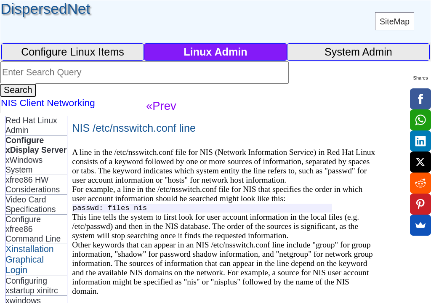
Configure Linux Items (72, 52)
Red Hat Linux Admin (31, 125)
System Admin (358, 52)
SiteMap (395, 21)
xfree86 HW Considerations (32, 184)
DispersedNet (45, 8)
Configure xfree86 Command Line (33, 229)
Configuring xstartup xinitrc (31, 285)
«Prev (161, 105)
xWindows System (24, 164)
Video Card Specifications (30, 204)
